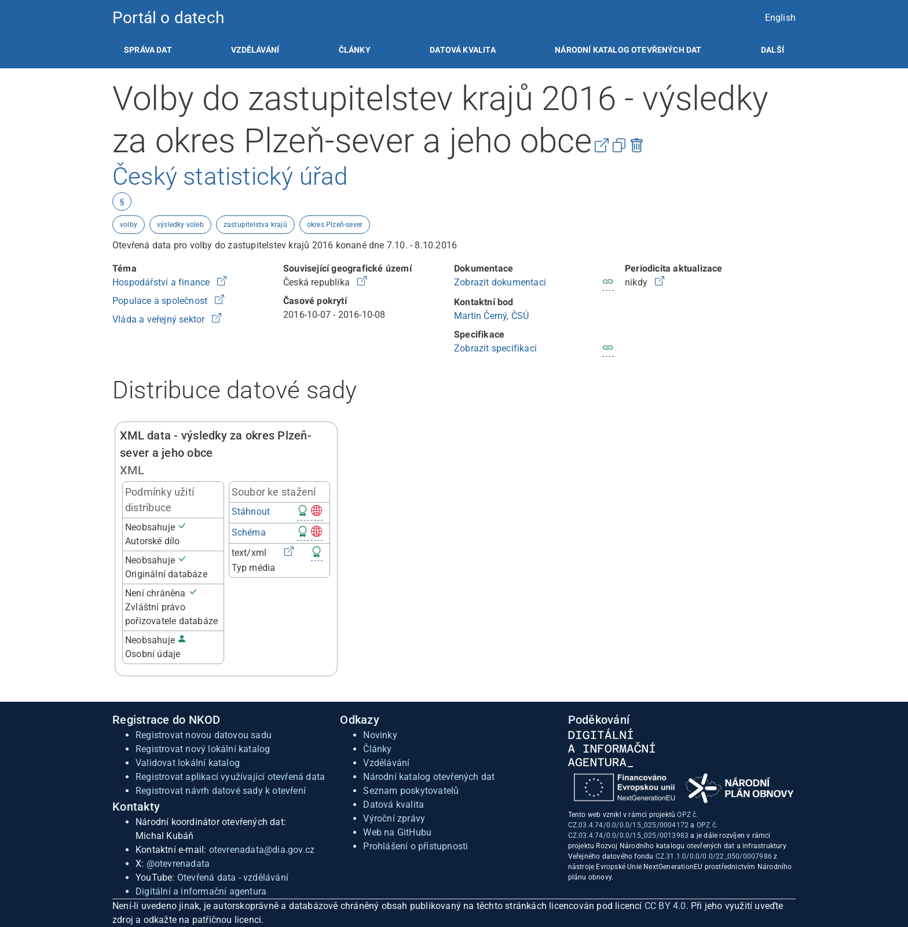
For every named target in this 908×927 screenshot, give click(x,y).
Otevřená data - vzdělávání (232, 877)
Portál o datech (168, 17)
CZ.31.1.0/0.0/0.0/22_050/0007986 (714, 856)
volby (128, 225)
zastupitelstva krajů (255, 225)
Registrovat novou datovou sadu (204, 735)
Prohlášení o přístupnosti (415, 846)
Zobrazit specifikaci (495, 348)
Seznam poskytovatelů (411, 790)
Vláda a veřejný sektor (159, 319)
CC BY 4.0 (665, 905)
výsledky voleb (180, 225)
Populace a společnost (161, 300)
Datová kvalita (462, 49)
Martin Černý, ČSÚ (491, 315)
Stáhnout (251, 511)
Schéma (249, 532)
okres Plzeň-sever (335, 225)
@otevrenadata (178, 863)
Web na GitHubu (397, 832)
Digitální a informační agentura (201, 891)
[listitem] (148, 49)
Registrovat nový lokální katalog (203, 748)
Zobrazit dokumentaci (500, 282)
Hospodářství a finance (162, 282)
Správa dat (148, 49)
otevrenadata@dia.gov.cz (262, 849)
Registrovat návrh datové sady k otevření (221, 790)
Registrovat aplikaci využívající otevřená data (230, 776)
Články (355, 49)
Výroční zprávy (394, 818)
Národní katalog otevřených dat (429, 776)
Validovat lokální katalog (188, 762)
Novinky (380, 735)
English (780, 17)
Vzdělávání (255, 49)
